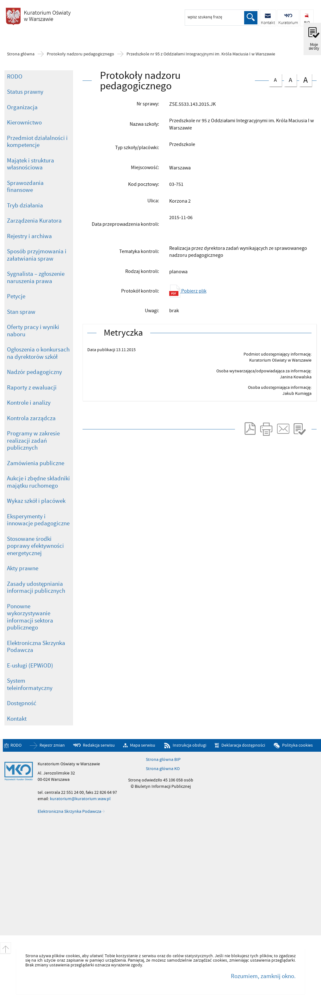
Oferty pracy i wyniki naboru (33, 330)
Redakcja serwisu (99, 745)
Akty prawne (22, 568)
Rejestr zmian (52, 745)
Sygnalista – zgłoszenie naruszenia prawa (36, 277)
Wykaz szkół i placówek (36, 501)
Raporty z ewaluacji (32, 387)
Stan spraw (21, 312)
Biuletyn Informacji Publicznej (38, 18)
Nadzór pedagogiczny (34, 372)
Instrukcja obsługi (189, 745)
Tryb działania (25, 205)
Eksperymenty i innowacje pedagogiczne (38, 520)
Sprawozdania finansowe (25, 186)
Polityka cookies (297, 745)
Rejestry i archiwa (29, 236)
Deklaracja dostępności (243, 745)
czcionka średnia (290, 79)
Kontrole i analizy (29, 403)
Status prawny (25, 92)
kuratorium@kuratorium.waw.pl (80, 799)
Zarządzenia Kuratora (34, 220)
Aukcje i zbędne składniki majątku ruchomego (38, 482)
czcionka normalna (275, 79)
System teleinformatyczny (29, 684)
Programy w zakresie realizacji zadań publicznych (33, 441)
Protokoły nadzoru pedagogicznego (80, 54)
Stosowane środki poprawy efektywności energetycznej (35, 546)
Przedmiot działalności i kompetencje (37, 141)
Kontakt (17, 719)
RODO (14, 76)
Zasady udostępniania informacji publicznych (36, 587)
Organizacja (22, 107)
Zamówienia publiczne (35, 463)
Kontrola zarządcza (31, 418)
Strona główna (20, 54)
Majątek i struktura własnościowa (30, 164)
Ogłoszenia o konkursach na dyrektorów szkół (38, 353)
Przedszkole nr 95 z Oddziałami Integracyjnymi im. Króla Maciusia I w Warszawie (201, 54)
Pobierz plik (188, 291)
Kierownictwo (24, 122)
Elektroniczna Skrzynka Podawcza (36, 646)
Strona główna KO (163, 769)
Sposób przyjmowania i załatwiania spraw (36, 255)
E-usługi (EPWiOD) (30, 665)
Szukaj (250, 17)
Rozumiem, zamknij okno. (263, 976)
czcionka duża (305, 79)
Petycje (16, 296)
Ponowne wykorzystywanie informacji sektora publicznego (30, 617)
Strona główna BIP (163, 759)
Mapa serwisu (142, 745)
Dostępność (21, 703)
